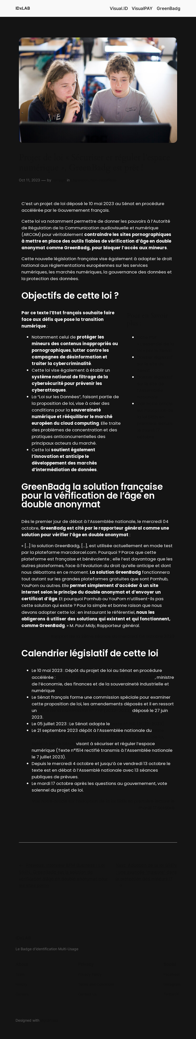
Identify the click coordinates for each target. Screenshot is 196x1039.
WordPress (49, 1020)
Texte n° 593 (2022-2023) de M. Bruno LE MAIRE (105, 677)
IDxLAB (23, 8)
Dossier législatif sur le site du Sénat (155, 363)
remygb (59, 180)
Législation (80, 180)
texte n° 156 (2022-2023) (137, 724)
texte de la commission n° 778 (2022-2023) (84, 710)
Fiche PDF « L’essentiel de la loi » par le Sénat (155, 344)
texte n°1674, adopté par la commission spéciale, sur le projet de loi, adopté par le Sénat (98, 737)
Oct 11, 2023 (29, 180)
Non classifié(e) (103, 180)
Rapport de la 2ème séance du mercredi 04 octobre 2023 (113, 636)
